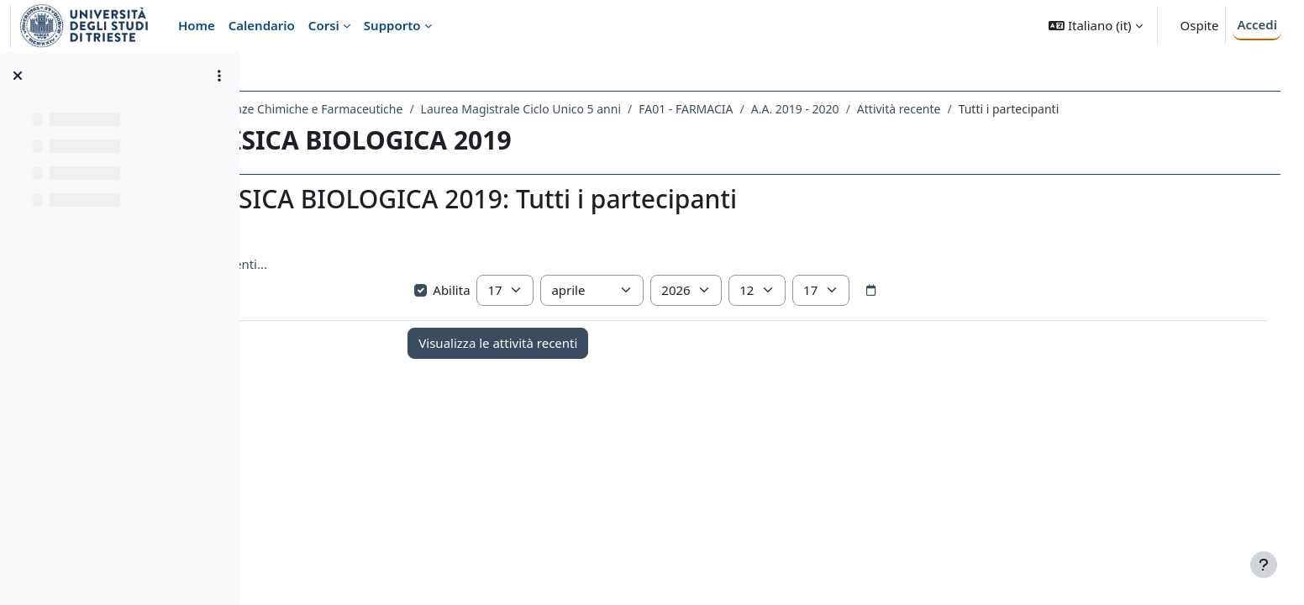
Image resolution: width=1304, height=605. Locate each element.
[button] (1095, 25)
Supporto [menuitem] (392, 25)
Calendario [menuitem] (262, 25)
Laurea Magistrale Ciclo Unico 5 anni (670, 109)
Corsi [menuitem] (323, 25)
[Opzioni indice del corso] (219, 75)
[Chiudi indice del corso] (17, 75)
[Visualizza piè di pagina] (1263, 564)
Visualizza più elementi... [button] (344, 263)
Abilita (548, 289)
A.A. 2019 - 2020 (945, 109)
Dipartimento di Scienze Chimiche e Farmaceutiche (412, 109)
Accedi (1257, 24)
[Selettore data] (976, 290)
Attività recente (1049, 109)
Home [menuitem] (196, 25)
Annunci (365, 395)
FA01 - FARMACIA (835, 109)
